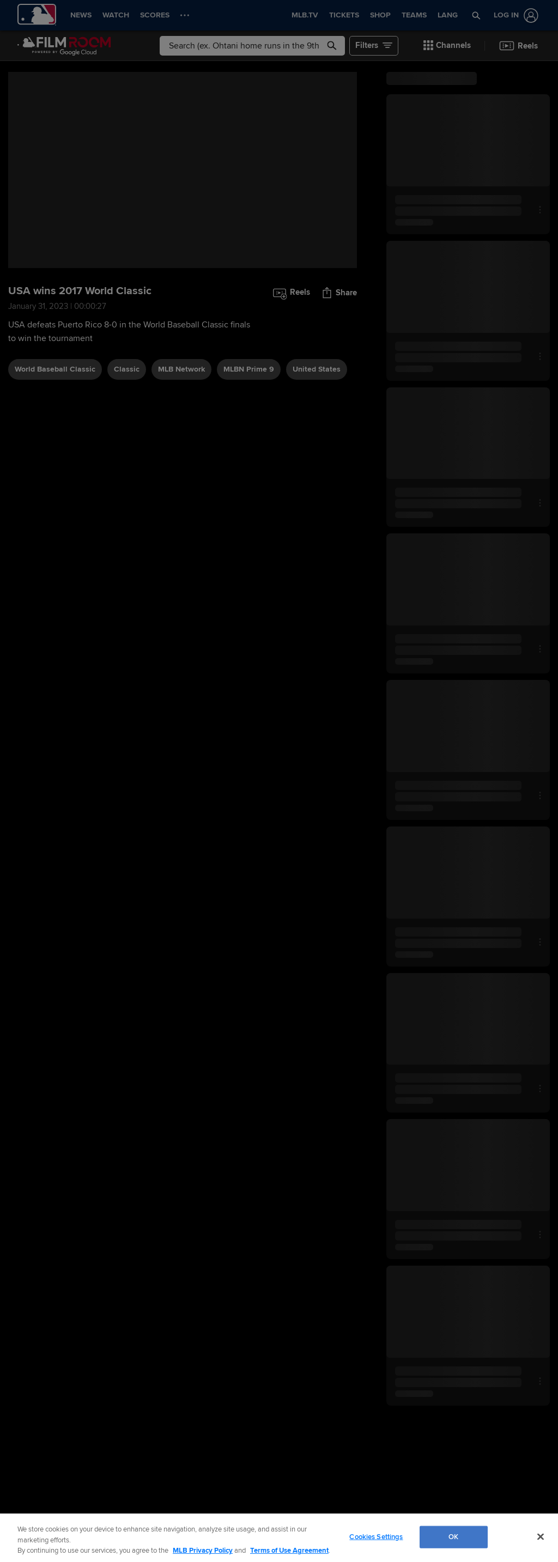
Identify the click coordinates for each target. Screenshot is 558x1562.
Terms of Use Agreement (289, 1550)
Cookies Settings (376, 1536)
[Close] (541, 1536)
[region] (279, 1538)
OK (453, 1536)
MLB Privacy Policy (203, 1550)
